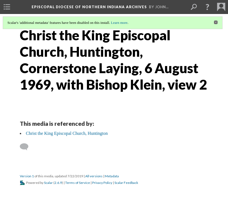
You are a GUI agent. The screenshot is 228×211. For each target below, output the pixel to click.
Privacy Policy (102, 183)
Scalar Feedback (126, 183)
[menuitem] (7, 7)
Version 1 (27, 176)
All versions (94, 176)
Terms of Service (77, 183)
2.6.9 (58, 183)
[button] (207, 7)
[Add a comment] (26, 146)
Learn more (119, 23)
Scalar (48, 183)
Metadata (112, 176)
